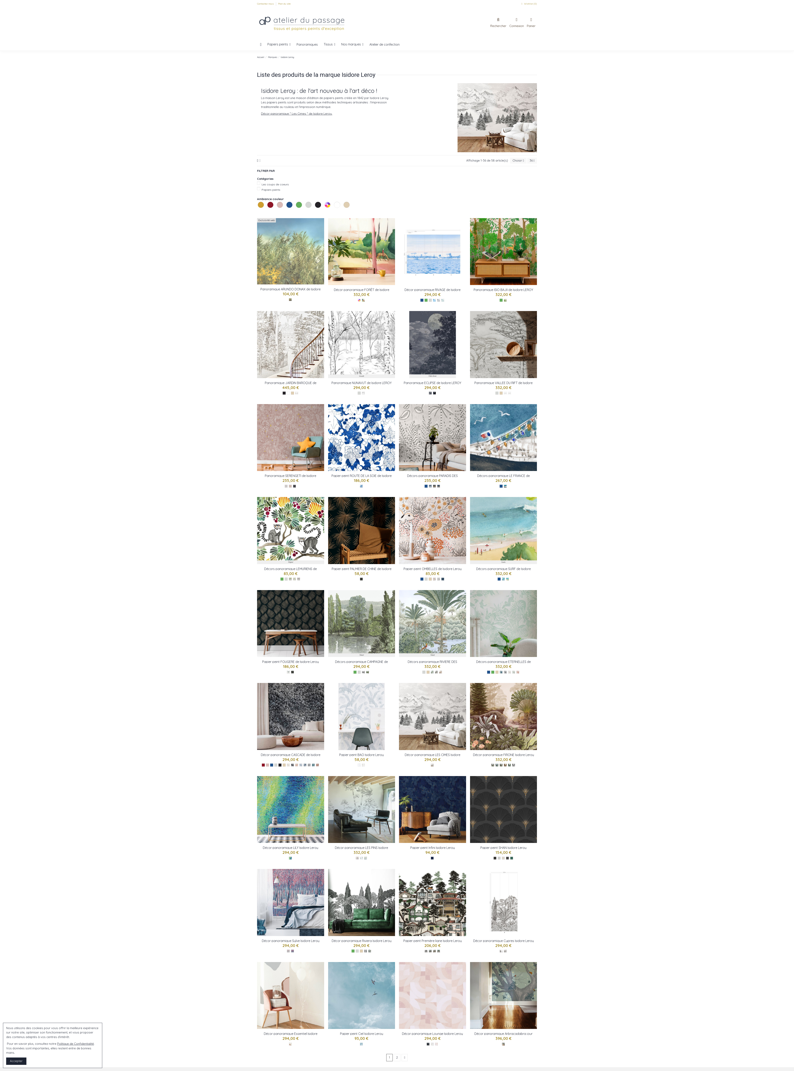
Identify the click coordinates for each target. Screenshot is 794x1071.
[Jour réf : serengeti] (290, 486)
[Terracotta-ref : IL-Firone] (505, 765)
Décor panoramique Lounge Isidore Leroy (432, 1034)
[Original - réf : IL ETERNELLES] (501, 672)
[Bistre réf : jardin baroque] (296, 393)
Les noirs (315, 212)
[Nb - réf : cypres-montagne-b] (505, 951)
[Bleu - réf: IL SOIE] (361, 486)
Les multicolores (325, 212)
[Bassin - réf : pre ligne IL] (434, 951)
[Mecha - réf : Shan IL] (511, 858)
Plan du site (284, 3)
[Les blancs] (288, 393)
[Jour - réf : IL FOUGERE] (288, 672)
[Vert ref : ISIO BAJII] (505, 300)
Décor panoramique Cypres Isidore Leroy (503, 941)
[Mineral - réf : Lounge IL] (432, 1044)
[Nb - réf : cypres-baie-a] (501, 951)
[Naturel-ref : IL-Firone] (492, 765)
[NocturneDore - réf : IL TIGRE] (434, 486)
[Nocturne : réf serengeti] (294, 486)
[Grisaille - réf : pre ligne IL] (426, 951)
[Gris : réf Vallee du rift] (505, 393)
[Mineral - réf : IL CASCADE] (300, 765)
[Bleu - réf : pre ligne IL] (438, 951)
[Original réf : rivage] (434, 300)
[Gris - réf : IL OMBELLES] (438, 579)
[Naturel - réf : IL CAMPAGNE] (367, 672)
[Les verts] (426, 300)
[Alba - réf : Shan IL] (503, 858)
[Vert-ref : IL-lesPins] (361, 858)
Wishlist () (528, 3)
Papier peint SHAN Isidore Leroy (503, 848)
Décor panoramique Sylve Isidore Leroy (290, 941)
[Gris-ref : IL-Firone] (513, 765)
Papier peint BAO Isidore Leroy (361, 755)
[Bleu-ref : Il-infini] (432, 858)
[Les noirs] (284, 393)
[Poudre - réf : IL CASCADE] (296, 765)
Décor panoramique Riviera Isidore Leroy (361, 941)
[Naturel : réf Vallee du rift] (509, 393)
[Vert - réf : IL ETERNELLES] (513, 672)
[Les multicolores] (359, 300)
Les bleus (287, 212)
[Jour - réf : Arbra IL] (503, 1044)
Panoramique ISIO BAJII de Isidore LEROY (503, 290)
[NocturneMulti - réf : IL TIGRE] (438, 486)
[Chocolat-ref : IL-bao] (363, 765)
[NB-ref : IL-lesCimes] (432, 765)
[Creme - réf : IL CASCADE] (288, 765)
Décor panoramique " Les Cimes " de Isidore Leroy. (296, 114)
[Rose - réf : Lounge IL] (436, 1044)
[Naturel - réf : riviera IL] (369, 951)
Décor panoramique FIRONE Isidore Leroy (503, 755)
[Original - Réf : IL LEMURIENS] (290, 579)
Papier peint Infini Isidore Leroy (432, 848)
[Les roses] (267, 765)
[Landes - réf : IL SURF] (507, 579)
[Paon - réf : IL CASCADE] (313, 765)
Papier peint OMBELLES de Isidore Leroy (433, 569)
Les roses (277, 212)
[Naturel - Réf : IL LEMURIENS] (294, 579)
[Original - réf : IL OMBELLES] (434, 579)
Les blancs (334, 212)
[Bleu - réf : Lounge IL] (428, 1044)
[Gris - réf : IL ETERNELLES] (505, 672)
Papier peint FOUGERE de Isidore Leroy (290, 662)
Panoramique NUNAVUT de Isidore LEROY (361, 383)
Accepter (16, 1061)
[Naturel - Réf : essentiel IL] (290, 1044)
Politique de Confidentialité (75, 1044)
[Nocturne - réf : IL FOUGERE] (292, 672)
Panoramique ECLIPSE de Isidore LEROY (432, 383)
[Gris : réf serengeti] (286, 486)
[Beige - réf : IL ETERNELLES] (509, 672)
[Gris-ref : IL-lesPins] (365, 858)
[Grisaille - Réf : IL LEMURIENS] (298, 579)
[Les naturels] (292, 393)
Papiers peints (271, 190)
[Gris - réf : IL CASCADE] (309, 765)
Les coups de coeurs (275, 184)
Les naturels (344, 212)
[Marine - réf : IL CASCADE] (305, 765)
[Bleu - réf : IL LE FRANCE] (505, 486)
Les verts (296, 212)
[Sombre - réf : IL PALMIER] (361, 579)
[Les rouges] (263, 765)
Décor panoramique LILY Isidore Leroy (290, 848)
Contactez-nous (265, 3)
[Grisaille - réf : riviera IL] (365, 951)
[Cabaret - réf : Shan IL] (494, 858)
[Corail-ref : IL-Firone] (501, 765)
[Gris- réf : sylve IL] (288, 951)
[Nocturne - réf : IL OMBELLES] (442, 579)
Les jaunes (258, 212)
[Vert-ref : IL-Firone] (509, 765)
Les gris (306, 212)
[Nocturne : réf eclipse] (434, 393)
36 (532, 160)
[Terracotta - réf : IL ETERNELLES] (517, 672)
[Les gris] (430, 300)
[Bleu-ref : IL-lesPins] (357, 858)
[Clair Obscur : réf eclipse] (430, 393)
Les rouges (268, 212)
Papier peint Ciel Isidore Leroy (361, 1034)
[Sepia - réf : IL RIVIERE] (440, 672)
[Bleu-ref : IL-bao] (359, 765)
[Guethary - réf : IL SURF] (503, 579)
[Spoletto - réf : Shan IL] (507, 858)
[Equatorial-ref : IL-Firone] (496, 765)
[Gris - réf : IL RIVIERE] (436, 672)
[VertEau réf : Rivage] (442, 300)
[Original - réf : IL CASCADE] (292, 765)
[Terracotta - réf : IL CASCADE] (317, 765)
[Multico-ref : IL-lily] (290, 858)
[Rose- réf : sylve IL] (292, 951)
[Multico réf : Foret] (363, 300)
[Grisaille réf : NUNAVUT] (363, 393)
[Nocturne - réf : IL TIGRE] (430, 486)
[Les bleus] (421, 300)
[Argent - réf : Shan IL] (499, 858)
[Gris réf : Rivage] (438, 300)
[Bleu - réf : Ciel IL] (361, 1044)
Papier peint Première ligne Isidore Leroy (432, 941)
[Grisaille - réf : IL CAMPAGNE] (363, 672)
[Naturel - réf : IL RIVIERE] (432, 672)
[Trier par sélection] (518, 161)
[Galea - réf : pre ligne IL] (430, 951)
